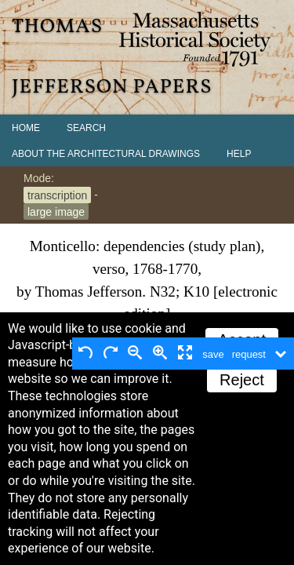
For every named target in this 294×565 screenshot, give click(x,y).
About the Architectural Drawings (106, 153)
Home (26, 127)
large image (56, 211)
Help (239, 153)
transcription (57, 194)
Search (86, 127)
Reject (242, 379)
